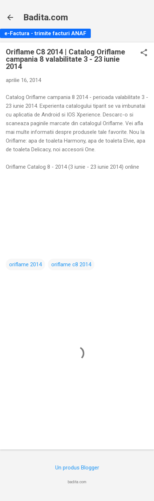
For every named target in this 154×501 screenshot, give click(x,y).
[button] (143, 53)
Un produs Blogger (77, 467)
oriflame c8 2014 (71, 264)
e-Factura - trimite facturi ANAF (45, 33)
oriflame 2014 (25, 264)
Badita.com (45, 17)
